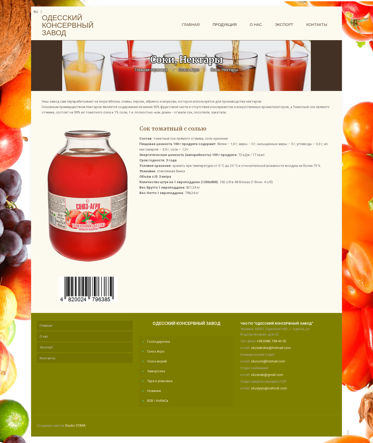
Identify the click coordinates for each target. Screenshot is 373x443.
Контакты (47, 358)
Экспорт (46, 347)
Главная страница (151, 69)
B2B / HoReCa (157, 401)
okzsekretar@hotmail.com (271, 348)
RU (38, 12)
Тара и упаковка (160, 381)
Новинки (154, 391)
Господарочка (158, 342)
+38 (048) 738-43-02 (271, 341)
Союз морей (157, 361)
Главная (46, 325)
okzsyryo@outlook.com (269, 388)
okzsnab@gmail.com (267, 375)
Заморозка (156, 371)
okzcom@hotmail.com (268, 361)
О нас (44, 336)
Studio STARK (75, 425)
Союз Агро (189, 69)
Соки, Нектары (224, 69)
